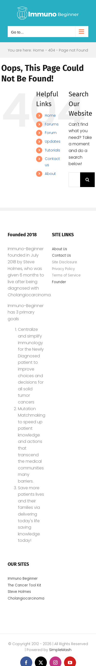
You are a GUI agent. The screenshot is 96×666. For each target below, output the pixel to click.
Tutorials (52, 150)
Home (50, 115)
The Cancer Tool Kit (24, 585)
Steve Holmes (19, 591)
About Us (59, 249)
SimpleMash (60, 649)
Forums (52, 124)
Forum (51, 132)
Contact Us (61, 255)
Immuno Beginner (23, 578)
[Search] (87, 179)
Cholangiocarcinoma (26, 598)
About (50, 173)
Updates (52, 141)
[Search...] (74, 179)
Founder (59, 282)
